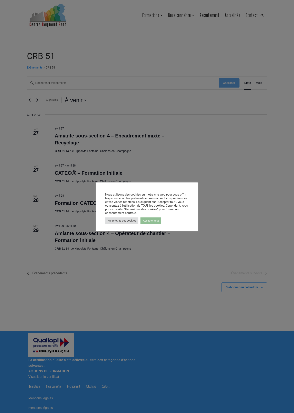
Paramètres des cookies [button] (122, 220)
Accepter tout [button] (151, 220)
